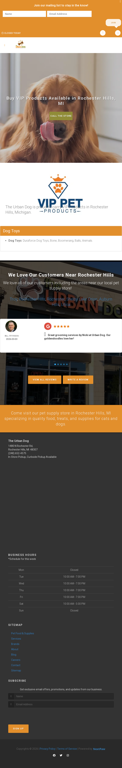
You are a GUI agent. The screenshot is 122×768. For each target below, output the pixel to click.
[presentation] (15, 22)
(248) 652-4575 (17, 453)
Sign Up (18, 728)
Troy (13, 299)
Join (113, 23)
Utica (65, 304)
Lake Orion (88, 299)
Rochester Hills (32, 299)
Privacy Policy (48, 748)
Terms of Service (67, 748)
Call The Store (61, 116)
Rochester (56, 299)
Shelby (72, 299)
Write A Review (78, 379)
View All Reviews (45, 379)
